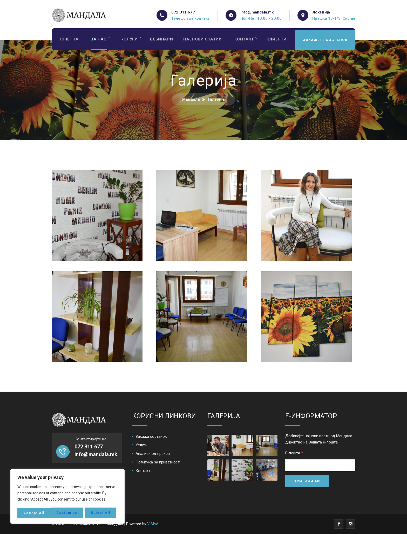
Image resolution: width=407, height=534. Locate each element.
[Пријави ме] (307, 481)
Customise (34, 513)
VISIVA (153, 524)
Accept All (101, 513)
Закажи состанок (151, 436)
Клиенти (280, 40)
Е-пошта (294, 452)
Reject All (68, 513)
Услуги (130, 40)
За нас (99, 40)
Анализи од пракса (152, 453)
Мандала (191, 99)
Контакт (248, 40)
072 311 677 (183, 12)
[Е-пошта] (320, 465)
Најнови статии (205, 40)
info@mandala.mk (257, 12)
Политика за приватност (157, 462)
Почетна (68, 40)
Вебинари (163, 40)
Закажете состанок (324, 40)
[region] (67, 497)
